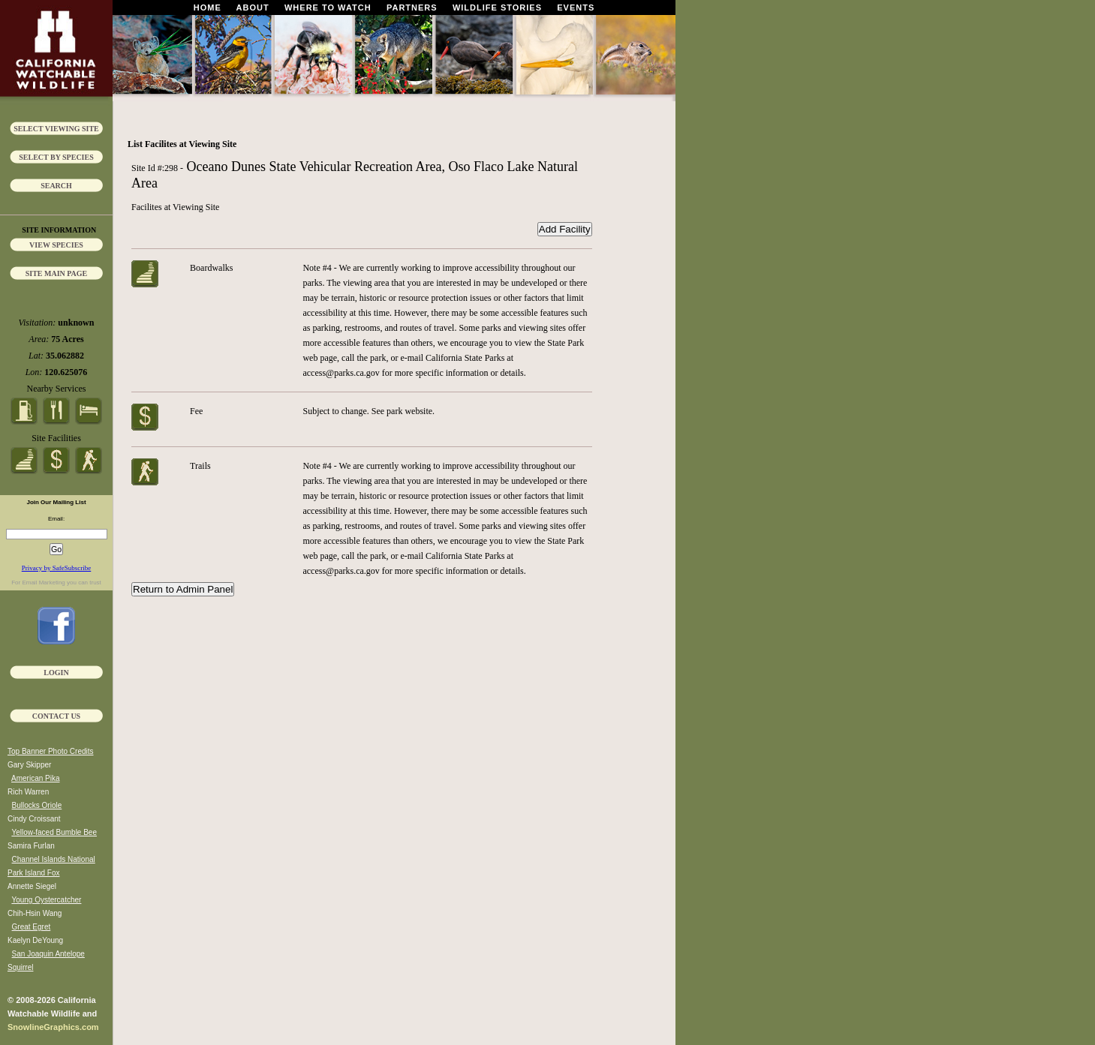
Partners (412, 7)
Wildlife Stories (497, 7)
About (252, 7)
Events (575, 7)
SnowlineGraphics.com (53, 1026)
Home (207, 7)
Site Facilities (56, 438)
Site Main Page (57, 273)
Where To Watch (328, 7)
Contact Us (56, 716)
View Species (56, 245)
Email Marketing (43, 582)
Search (56, 186)
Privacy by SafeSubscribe (56, 568)
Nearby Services (56, 388)
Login (56, 672)
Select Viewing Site (56, 129)
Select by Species (56, 157)
